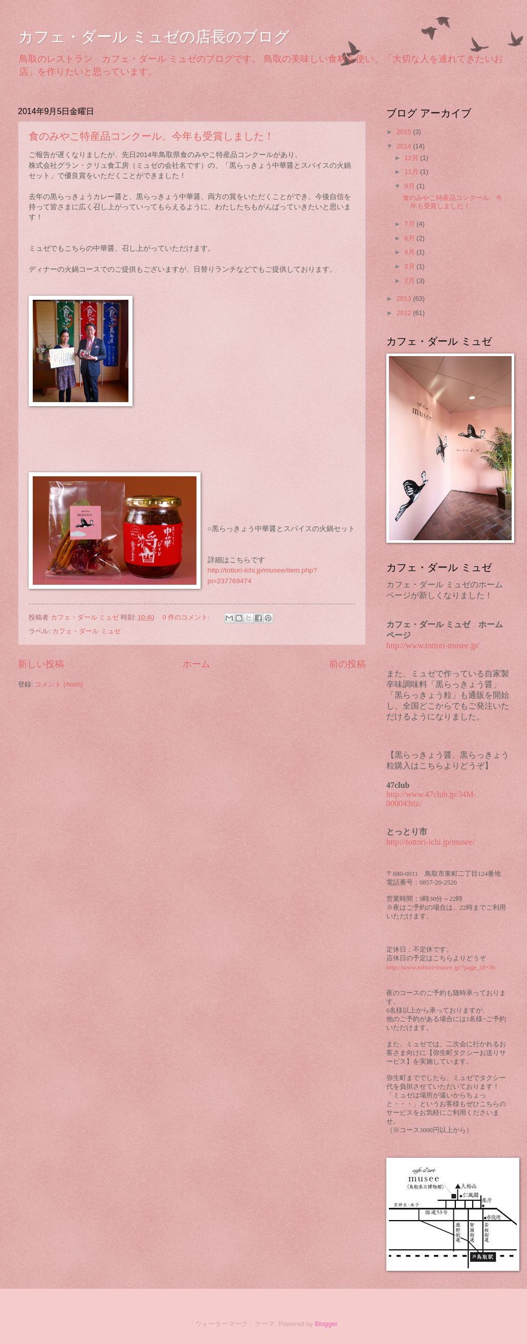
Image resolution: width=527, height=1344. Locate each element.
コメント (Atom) (59, 684)
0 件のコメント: (187, 617)
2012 (405, 313)
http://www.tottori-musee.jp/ (432, 645)
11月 (412, 171)
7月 (410, 224)
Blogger (326, 1324)
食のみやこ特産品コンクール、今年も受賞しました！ (151, 136)
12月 (412, 158)
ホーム (196, 664)
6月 (410, 238)
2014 (405, 146)
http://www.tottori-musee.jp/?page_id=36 (440, 967)
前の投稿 (347, 664)
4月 (410, 252)
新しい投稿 (41, 664)
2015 (405, 132)
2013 (405, 298)
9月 (410, 186)
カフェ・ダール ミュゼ (86, 631)
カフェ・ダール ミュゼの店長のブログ (154, 36)
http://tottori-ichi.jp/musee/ (430, 842)
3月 (410, 266)
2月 (410, 280)
